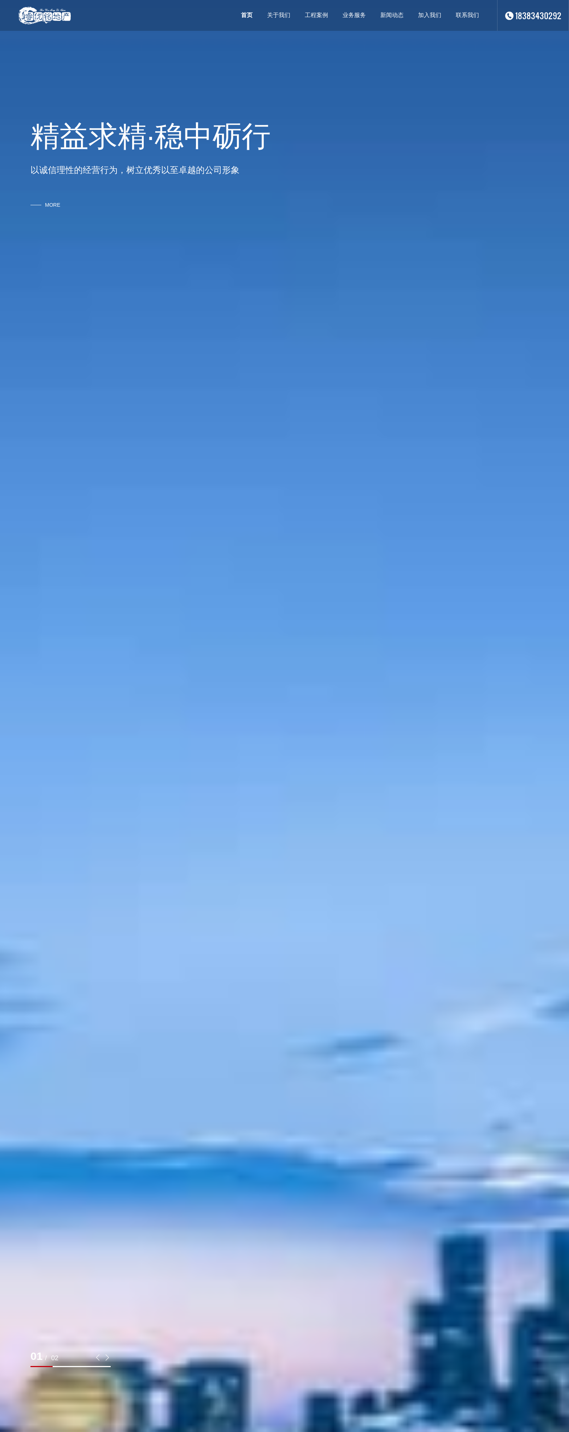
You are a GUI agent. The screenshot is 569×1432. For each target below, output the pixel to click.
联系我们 (467, 15)
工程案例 (316, 15)
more (52, 205)
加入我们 (429, 15)
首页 (247, 15)
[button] (97, 1357)
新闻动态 (392, 15)
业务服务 (354, 15)
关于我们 (278, 15)
